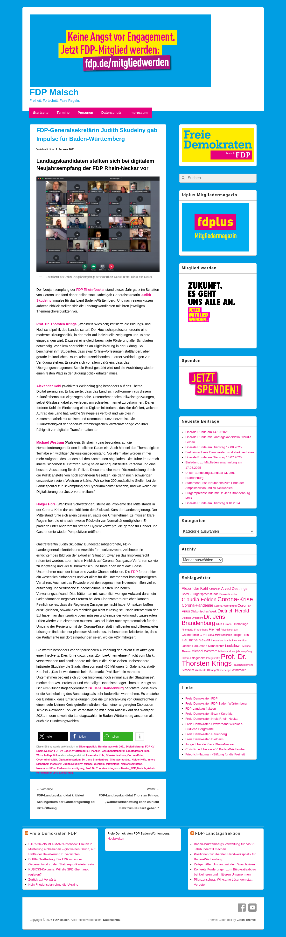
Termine (63, 113)
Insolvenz (56, 763)
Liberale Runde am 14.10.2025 (207, 432)
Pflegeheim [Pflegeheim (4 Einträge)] (197, 658)
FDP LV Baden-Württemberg (71, 750)
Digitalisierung (135, 746)
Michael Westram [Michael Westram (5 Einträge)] (204, 651)
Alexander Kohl (48, 386)
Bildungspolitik (87, 746)
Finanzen (94, 750)
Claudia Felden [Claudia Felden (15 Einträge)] (199, 600)
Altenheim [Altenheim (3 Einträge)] (214, 588)
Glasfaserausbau (120, 759)
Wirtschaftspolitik (47, 755)
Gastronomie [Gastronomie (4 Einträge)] (190, 635)
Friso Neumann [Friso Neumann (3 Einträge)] (229, 629)
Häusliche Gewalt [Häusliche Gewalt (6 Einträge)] (196, 640)
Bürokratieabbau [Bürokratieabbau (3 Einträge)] (228, 594)
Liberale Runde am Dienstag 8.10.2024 (212, 503)
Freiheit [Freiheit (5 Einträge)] (214, 629)
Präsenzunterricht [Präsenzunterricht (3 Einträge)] (243, 664)
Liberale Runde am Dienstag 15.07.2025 (213, 457)
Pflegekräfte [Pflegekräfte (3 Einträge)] (213, 658)
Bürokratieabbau (116, 755)
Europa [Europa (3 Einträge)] (227, 624)
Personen (85, 113)
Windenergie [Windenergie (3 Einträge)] (223, 670)
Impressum (139, 113)
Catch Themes (246, 920)
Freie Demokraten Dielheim (204, 739)
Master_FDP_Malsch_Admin (138, 768)
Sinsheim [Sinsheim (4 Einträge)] (188, 670)
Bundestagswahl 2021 (111, 746)
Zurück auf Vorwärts (42, 879)
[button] (53, 736)
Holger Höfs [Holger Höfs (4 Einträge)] (241, 635)
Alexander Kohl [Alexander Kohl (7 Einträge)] (195, 588)
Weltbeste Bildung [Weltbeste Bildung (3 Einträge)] (205, 670)
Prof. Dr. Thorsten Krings (56, 324)
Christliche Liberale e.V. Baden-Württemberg (216, 749)
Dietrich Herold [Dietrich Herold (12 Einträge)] (233, 610)
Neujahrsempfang (131, 763)
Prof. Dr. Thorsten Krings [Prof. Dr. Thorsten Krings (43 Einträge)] (214, 659)
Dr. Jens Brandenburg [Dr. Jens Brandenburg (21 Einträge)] (203, 619)
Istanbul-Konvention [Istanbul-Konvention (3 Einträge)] (235, 640)
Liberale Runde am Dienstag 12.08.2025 (213, 447)
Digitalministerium (69, 759)
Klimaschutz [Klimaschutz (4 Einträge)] (216, 646)
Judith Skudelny (73, 763)
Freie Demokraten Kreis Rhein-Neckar (211, 718)
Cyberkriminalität (46, 759)
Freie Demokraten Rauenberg (206, 734)
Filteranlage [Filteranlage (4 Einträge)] (240, 624)
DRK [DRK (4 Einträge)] (219, 624)
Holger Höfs (46, 504)
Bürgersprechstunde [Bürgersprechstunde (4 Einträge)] (204, 594)
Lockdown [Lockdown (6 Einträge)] (233, 646)
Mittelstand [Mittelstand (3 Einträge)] (224, 651)
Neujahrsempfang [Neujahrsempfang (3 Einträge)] (242, 651)
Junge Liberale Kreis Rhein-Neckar (209, 744)
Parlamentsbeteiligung (70, 768)
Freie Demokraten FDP (201, 698)
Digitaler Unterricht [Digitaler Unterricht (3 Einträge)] (192, 617)
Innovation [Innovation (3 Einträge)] (217, 640)
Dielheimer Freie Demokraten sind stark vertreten (219, 452)
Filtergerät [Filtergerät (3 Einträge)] (187, 629)
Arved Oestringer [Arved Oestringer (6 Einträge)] (235, 588)
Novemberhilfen (46, 768)
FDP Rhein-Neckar (90, 290)
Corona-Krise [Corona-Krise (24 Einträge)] (235, 599)
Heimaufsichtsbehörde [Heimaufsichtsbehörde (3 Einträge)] (219, 634)
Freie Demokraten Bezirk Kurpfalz (208, 713)
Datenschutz (111, 113)
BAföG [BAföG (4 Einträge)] (186, 594)
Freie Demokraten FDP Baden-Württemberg (216, 703)
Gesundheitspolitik (113, 750)
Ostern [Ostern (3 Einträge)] (185, 658)
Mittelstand (112, 763)
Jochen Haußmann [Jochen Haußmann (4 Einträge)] (194, 646)
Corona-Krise (135, 755)
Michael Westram (94, 763)
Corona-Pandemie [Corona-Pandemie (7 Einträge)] (197, 605)
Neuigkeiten (116, 838)
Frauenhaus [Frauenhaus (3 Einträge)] (201, 629)
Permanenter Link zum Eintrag (54, 772)
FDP (134, 572)
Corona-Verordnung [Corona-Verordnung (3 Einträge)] (225, 605)
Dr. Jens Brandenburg (106, 688)
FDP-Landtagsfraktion (200, 708)
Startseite (41, 113)
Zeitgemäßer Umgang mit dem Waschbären (224, 864)
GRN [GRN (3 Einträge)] (203, 634)
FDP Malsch (54, 92)
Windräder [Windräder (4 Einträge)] (239, 670)
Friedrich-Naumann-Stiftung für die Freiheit (215, 754)
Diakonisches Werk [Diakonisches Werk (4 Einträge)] (203, 611)
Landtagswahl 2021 (137, 750)
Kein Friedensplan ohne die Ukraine (53, 884)
